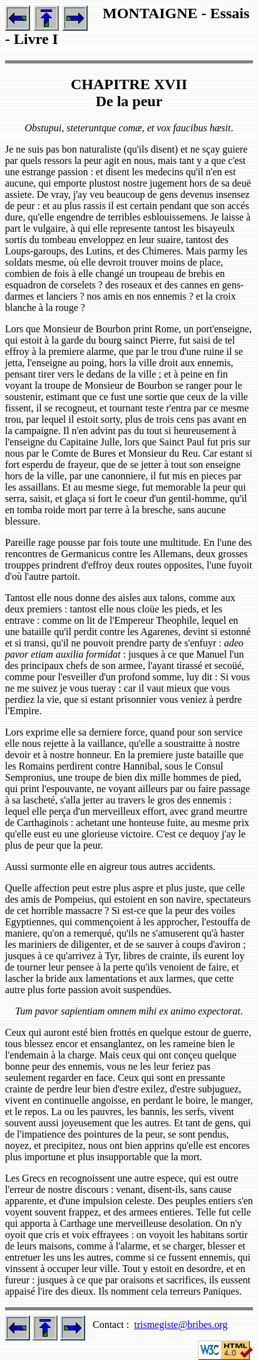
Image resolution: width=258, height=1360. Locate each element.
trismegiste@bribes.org (180, 1324)
